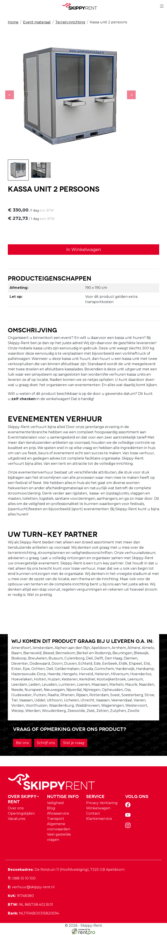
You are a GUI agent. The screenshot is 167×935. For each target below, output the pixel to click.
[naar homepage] (81, 6)
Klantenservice (99, 819)
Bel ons (22, 743)
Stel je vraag (73, 743)
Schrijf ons (46, 743)
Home (13, 22)
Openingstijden (21, 813)
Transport (55, 819)
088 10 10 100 (22, 878)
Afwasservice (58, 813)
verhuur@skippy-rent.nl (31, 887)
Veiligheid (55, 803)
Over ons (15, 808)
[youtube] (128, 816)
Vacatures (16, 819)
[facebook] (128, 806)
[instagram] (128, 827)
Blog (51, 808)
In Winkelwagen (83, 249)
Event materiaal (37, 22)
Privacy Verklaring (102, 803)
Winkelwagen (98, 808)
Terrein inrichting (70, 22)
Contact (93, 813)
